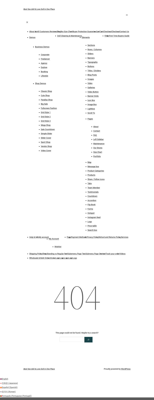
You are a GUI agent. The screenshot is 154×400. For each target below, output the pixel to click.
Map (89, 162)
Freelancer (45, 59)
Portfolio (97, 156)
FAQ (95, 135)
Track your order (113, 254)
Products (91, 175)
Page (69, 237)
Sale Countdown (48, 129)
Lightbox (91, 109)
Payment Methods (79, 237)
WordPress (125, 369)
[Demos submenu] (38, 36)
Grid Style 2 (46, 117)
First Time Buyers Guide (119, 36)
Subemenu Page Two (77, 254)
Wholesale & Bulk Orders (39, 258)
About (95, 126)
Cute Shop (45, 95)
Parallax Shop (47, 100)
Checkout (107, 31)
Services (124, 237)
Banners (91, 58)
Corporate (45, 54)
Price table (92, 226)
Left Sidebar (98, 139)
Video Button (93, 92)
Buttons (91, 66)
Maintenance (98, 143)
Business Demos (42, 47)
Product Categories (96, 171)
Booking (44, 72)
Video (90, 83)
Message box (93, 166)
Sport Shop (45, 142)
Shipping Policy (35, 254)
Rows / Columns (95, 49)
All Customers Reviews (47, 31)
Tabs (90, 183)
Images (91, 79)
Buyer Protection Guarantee (84, 31)
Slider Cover (46, 138)
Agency (44, 63)
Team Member (94, 188)
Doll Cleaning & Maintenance (69, 36)
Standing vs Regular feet (57, 254)
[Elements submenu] (93, 36)
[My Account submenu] (62, 238)
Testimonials (93, 192)
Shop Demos (40, 83)
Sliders (90, 54)
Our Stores (97, 148)
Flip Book (92, 204)
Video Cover (46, 150)
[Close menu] (27, 23)
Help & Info (34, 237)
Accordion (92, 200)
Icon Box (91, 100)
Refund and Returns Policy (110, 237)
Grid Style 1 (46, 112)
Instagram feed (94, 217)
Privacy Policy (93, 237)
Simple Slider (46, 133)
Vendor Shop (46, 146)
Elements (86, 37)
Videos (122, 254)
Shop (44, 254)
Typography (93, 62)
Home (52, 258)
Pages (90, 119)
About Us (33, 31)
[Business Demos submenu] (52, 46)
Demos (32, 37)
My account (44, 237)
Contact (96, 131)
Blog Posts (92, 75)
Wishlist (58, 247)
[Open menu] (126, 15)
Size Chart (97, 152)
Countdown (92, 196)
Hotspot (91, 213)
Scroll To (91, 113)
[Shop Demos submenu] (49, 82)
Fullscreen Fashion (49, 108)
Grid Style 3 (46, 121)
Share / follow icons (96, 179)
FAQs (107, 36)
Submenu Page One (94, 254)
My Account (54, 239)
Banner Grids (93, 96)
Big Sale (44, 104)
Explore (44, 67)
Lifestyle (44, 76)
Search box (92, 230)
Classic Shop (46, 91)
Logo (90, 221)
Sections (91, 45)
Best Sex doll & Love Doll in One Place (39, 9)
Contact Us (124, 31)
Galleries (91, 87)
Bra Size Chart (67, 31)
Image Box (92, 104)
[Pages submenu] (96, 118)
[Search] (88, 339)
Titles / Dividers (94, 71)
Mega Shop (46, 125)
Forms (90, 209)
